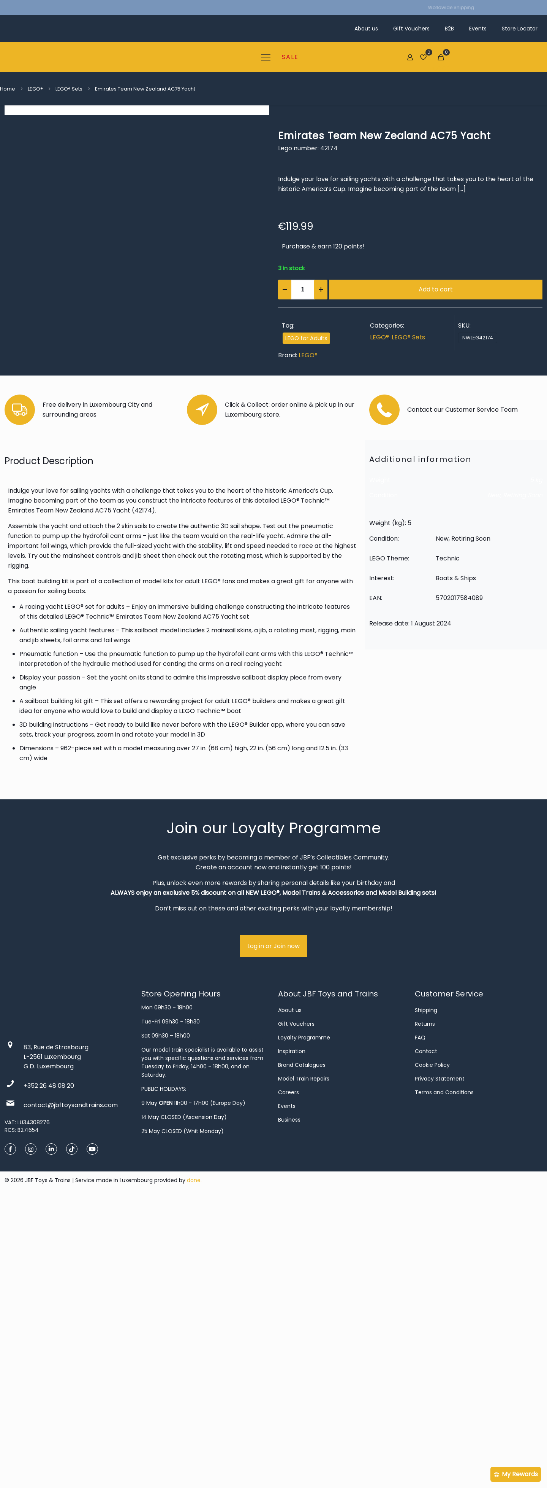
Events (287, 1393)
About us (290, 1298)
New (493, 782)
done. (194, 1468)
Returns (425, 1311)
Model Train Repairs (303, 1366)
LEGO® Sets (68, 88)
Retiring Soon (522, 782)
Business (289, 1407)
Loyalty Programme (304, 1325)
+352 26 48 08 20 (49, 1373)
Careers (288, 1380)
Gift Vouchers (296, 1311)
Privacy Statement (440, 1366)
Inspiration (291, 1339)
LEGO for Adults (306, 338)
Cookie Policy (432, 1352)
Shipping (426, 1298)
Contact (426, 1339)
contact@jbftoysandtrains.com (71, 1392)
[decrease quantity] (284, 289)
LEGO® (35, 88)
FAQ (420, 1325)
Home (7, 88)
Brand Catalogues (302, 1352)
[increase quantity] (320, 289)
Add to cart (436, 289)
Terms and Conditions (444, 1380)
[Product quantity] (302, 289)
